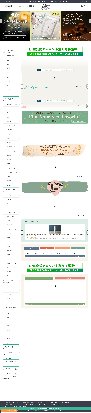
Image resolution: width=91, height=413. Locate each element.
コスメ (53, 70)
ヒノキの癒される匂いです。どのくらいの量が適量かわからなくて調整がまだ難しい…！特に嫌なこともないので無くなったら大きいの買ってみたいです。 (51, 238)
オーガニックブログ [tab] (39, 279)
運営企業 (36, 411)
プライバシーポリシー (59, 411)
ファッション (70, 70)
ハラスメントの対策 (56, 404)
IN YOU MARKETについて (12, 402)
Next (90, 21)
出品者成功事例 (43, 402)
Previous (1, 21)
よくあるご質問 (69, 402)
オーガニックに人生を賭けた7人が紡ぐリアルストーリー (20, 406)
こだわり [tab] (47, 248)
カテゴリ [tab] (31, 248)
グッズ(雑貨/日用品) (61, 70)
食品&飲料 (48, 70)
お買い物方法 (56, 402)
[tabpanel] (15, 26)
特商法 (27, 411)
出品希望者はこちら (29, 402)
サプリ (43, 70)
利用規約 (46, 411)
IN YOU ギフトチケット (11, 404)
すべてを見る (81, 305)
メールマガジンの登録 (28, 404)
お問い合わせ (43, 404)
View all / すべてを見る (78, 257)
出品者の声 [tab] (70, 279)
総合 (39, 70)
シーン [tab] (78, 248)
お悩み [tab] (62, 248)
